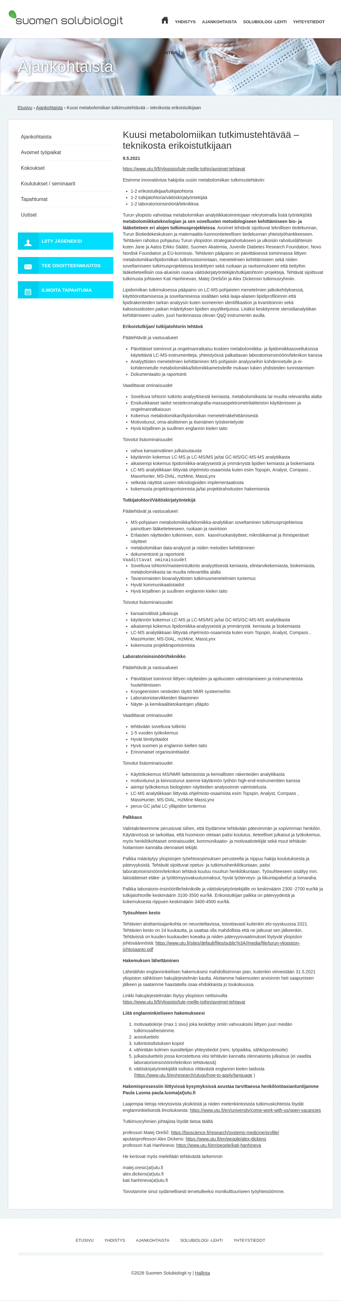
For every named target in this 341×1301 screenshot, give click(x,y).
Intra (170, 52)
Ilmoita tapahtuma (57, 293)
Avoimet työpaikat (41, 152)
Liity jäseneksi (52, 241)
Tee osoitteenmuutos (62, 267)
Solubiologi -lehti (265, 21)
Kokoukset (33, 168)
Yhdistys (185, 21)
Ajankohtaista (219, 21)
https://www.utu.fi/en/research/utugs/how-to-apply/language (193, 1076)
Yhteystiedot (309, 21)
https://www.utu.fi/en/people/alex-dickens (226, 1139)
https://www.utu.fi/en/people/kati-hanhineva (218, 1146)
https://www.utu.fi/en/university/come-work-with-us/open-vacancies (255, 1111)
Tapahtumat (34, 199)
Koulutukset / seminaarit (48, 183)
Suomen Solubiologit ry (31, 30)
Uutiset (29, 215)
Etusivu (25, 107)
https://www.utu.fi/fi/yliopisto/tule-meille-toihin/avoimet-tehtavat (184, 168)
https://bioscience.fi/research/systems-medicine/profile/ (225, 1133)
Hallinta (202, 1273)
